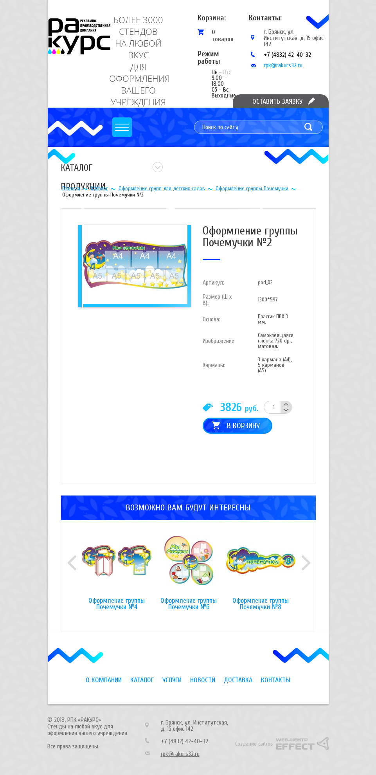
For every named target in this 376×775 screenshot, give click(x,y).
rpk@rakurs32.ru (283, 65)
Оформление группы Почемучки (252, 188)
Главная (71, 188)
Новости (202, 680)
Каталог (99, 188)
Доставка (238, 680)
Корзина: (212, 17)
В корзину (243, 425)
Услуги (172, 680)
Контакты (275, 680)
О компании (104, 680)
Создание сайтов (254, 744)
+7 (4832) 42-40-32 (287, 54)
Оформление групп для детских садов (162, 188)
